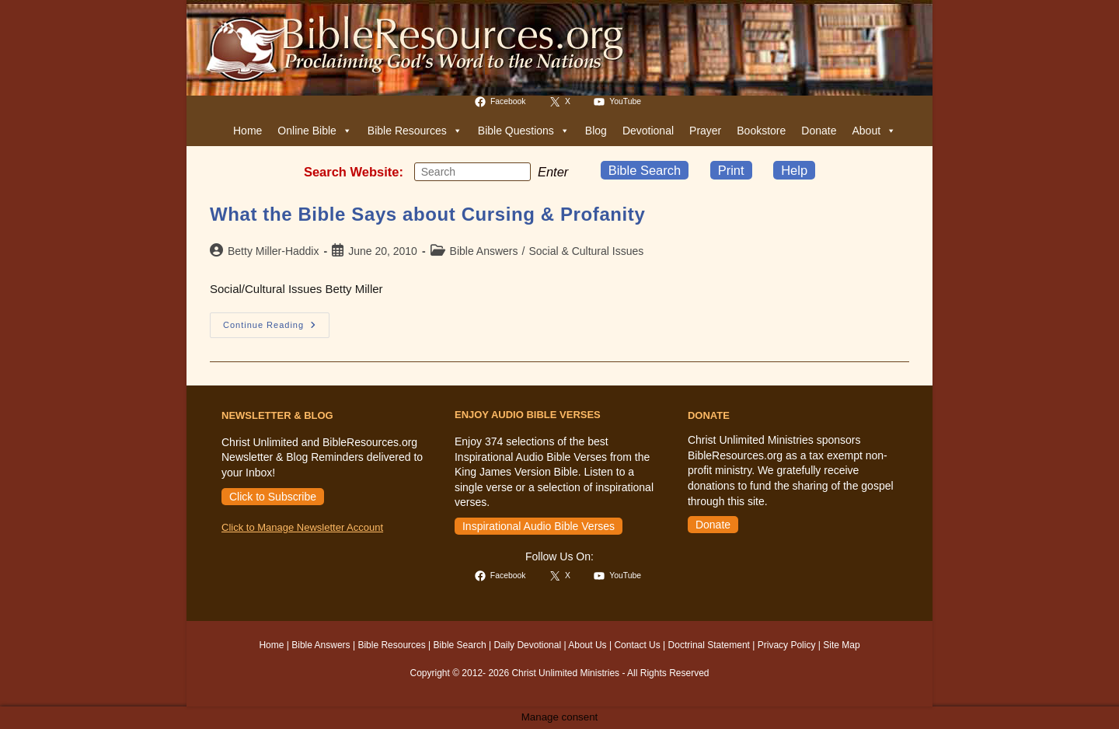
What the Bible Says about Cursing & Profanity (427, 214)
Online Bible (314, 130)
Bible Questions (524, 130)
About (874, 130)
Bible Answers (484, 251)
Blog (596, 130)
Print (731, 170)
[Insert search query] (472, 171)
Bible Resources (415, 130)
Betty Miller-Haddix (273, 251)
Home (247, 130)
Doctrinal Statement (709, 645)
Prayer (705, 130)
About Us (587, 645)
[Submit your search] (515, 171)
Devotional (648, 130)
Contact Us (637, 645)
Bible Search (645, 170)
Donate (818, 130)
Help (794, 170)
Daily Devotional (527, 645)
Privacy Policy (787, 645)
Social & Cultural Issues (585, 251)
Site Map (841, 645)
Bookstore (761, 130)
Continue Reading (276, 328)
